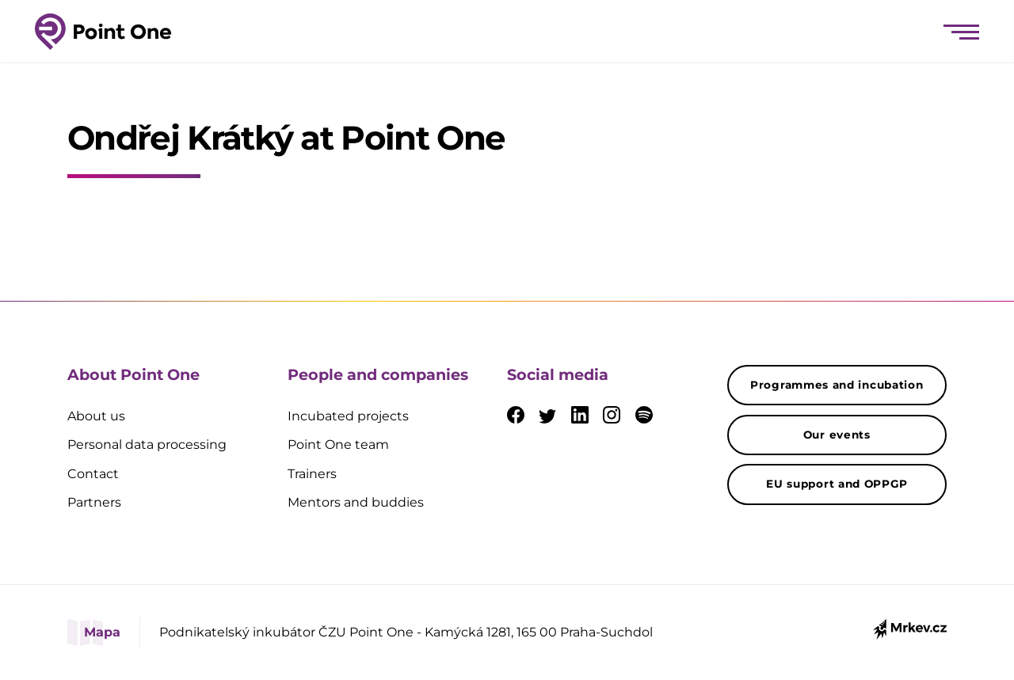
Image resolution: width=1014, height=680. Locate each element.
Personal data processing (147, 444)
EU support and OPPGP (836, 483)
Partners (94, 502)
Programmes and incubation (837, 384)
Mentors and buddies (356, 502)
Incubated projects (348, 416)
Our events (837, 434)
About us (96, 416)
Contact (93, 473)
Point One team (338, 444)
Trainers (312, 473)
